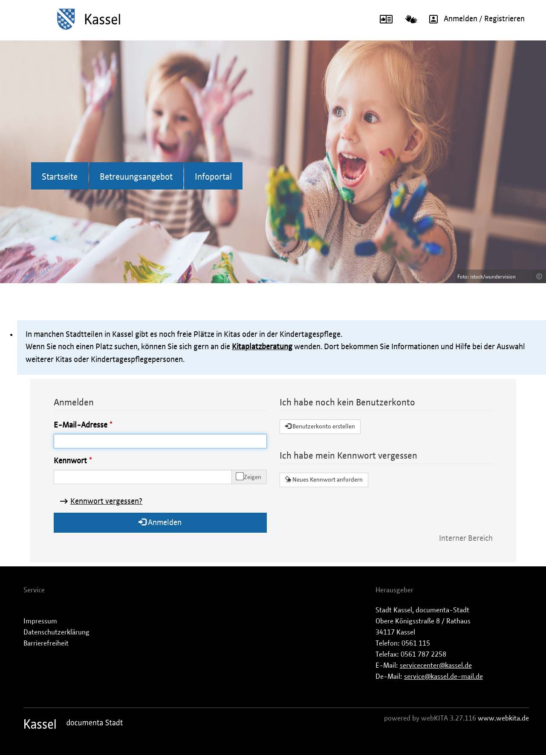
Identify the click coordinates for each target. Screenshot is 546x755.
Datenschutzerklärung (56, 632)
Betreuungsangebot (136, 177)
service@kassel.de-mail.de (443, 676)
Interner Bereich (466, 539)
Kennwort (70, 461)
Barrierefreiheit (46, 643)
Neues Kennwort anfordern (324, 479)
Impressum (40, 621)
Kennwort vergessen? (106, 501)
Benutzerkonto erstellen (320, 426)
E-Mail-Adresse (80, 425)
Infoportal (213, 177)
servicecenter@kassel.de (436, 665)
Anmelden (160, 522)
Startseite (60, 177)
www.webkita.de (503, 718)
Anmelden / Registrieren (474, 19)
